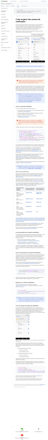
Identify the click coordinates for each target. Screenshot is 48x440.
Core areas (8, 3)
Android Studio (43, 1)
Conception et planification (24, 1)
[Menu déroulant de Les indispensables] (17, 1)
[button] (5, 8)
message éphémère (28, 96)
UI (12, 3)
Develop (2, 3)
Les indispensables (13, 1)
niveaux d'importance (35, 151)
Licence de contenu (42, 384)
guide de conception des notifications (30, 228)
